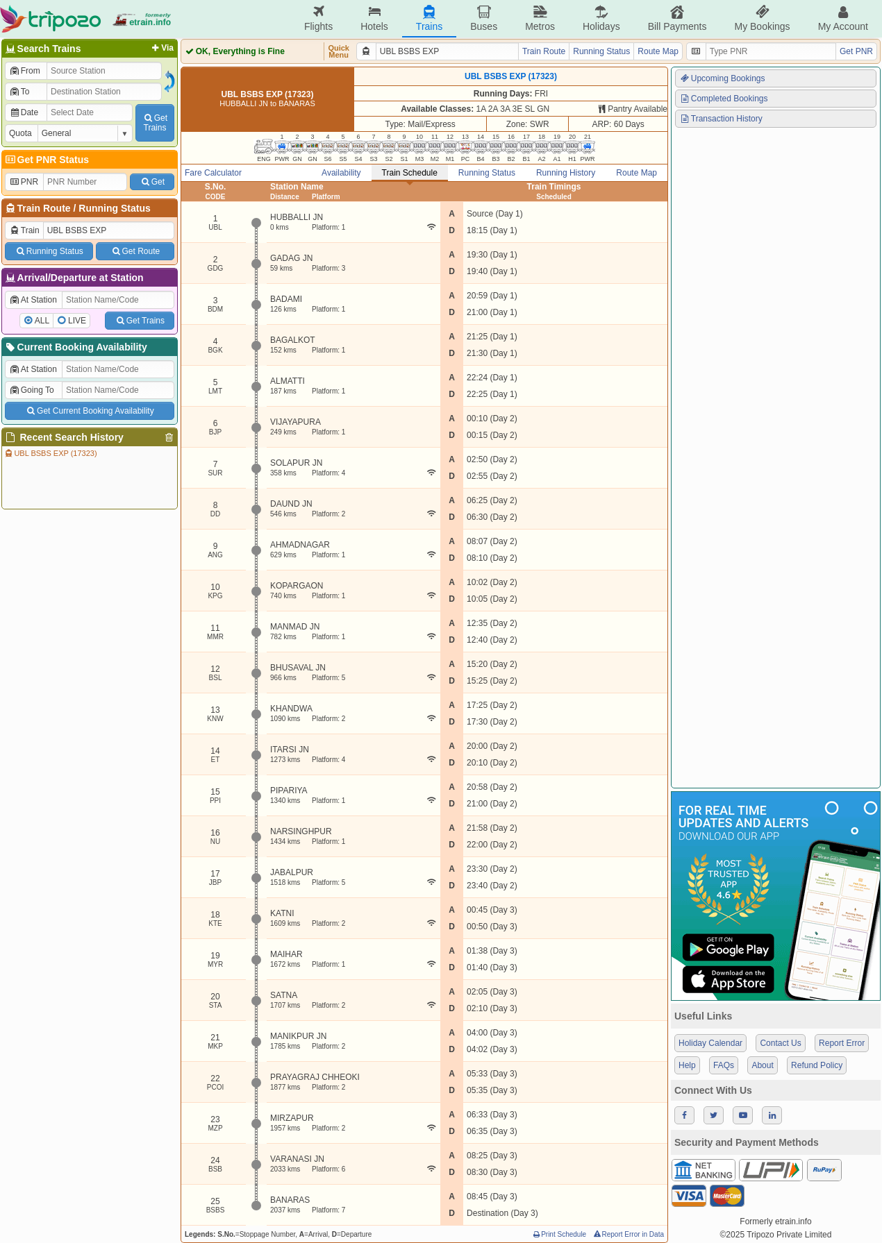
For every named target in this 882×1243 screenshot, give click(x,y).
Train (24, 230)
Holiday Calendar (710, 1043)
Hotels (374, 18)
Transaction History (721, 119)
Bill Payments (677, 18)
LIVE (77, 320)
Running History (565, 173)
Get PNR (856, 51)
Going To (31, 390)
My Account (843, 18)
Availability (341, 173)
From (24, 71)
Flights (318, 18)
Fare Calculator (213, 173)
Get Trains (140, 320)
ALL (42, 320)
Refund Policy (816, 1065)
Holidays (601, 18)
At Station (33, 300)
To (19, 91)
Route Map (658, 51)
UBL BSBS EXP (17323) (50, 453)
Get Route (135, 251)
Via (161, 48)
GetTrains (154, 123)
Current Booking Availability (75, 347)
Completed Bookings (723, 98)
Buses (483, 18)
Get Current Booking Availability (89, 411)
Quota (20, 133)
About (762, 1065)
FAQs (723, 1065)
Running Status (114, 208)
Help (687, 1065)
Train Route (44, 208)
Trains (429, 18)
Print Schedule (558, 1234)
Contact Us (780, 1043)
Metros (540, 18)
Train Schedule (410, 173)
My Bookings (762, 18)
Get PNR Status (46, 159)
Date (23, 112)
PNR (23, 182)
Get (152, 182)
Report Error (842, 1043)
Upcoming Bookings (722, 78)
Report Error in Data (628, 1234)
